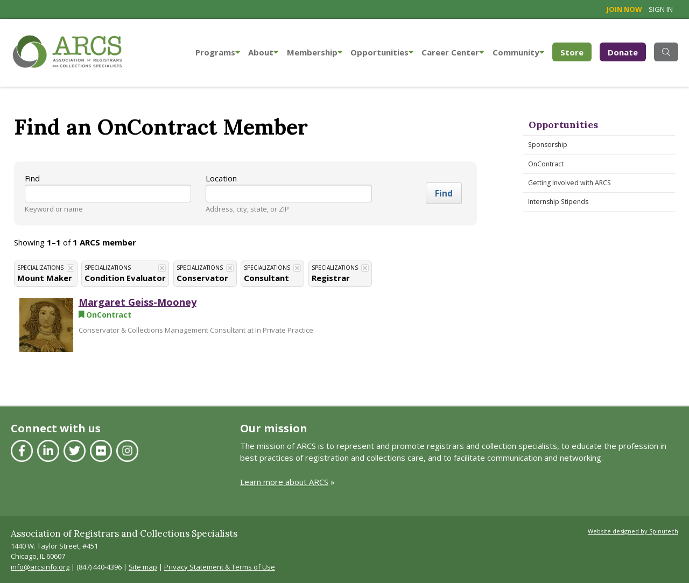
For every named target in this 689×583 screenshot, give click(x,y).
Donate (623, 52)
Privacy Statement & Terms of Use (219, 567)
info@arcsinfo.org (40, 567)
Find (32, 178)
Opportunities (381, 52)
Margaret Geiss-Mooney (137, 302)
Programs (217, 52)
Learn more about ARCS (284, 481)
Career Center (452, 52)
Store (576, 51)
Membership (314, 52)
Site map (143, 567)
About (263, 52)
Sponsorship (547, 144)
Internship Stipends (558, 201)
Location (221, 178)
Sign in (661, 9)
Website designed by (633, 531)
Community (518, 52)
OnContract (546, 163)
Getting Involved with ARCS (569, 182)
